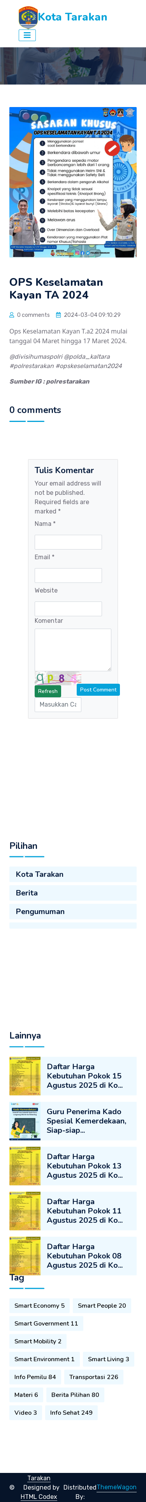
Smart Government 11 (46, 1372)
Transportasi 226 (93, 1426)
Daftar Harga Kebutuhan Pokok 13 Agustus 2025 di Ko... (85, 1245)
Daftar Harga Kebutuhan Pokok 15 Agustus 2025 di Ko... (85, 1155)
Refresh (48, 691)
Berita (27, 923)
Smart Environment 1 (44, 1408)
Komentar (49, 620)
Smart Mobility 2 (38, 1390)
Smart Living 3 (108, 1408)
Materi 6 (26, 1444)
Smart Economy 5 (39, 1354)
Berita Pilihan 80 (75, 1444)
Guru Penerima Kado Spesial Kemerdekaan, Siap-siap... (86, 1200)
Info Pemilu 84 (35, 1426)
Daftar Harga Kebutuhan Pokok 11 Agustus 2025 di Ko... (85, 1290)
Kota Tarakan (39, 904)
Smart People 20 (102, 1354)
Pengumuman (40, 941)
